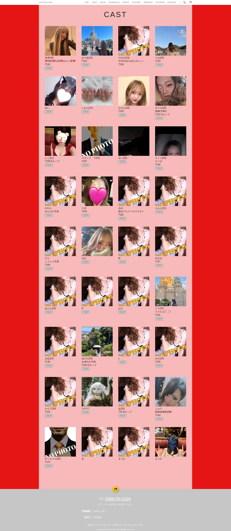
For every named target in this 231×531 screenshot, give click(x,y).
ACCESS (171, 2)
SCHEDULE (114, 2)
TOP (87, 2)
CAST (94, 2)
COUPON (159, 2)
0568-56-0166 (118, 499)
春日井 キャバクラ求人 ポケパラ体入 (128, 525)
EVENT (125, 2)
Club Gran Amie (45, 2)
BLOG (103, 2)
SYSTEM (136, 2)
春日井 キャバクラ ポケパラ (99, 525)
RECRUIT (148, 2)
